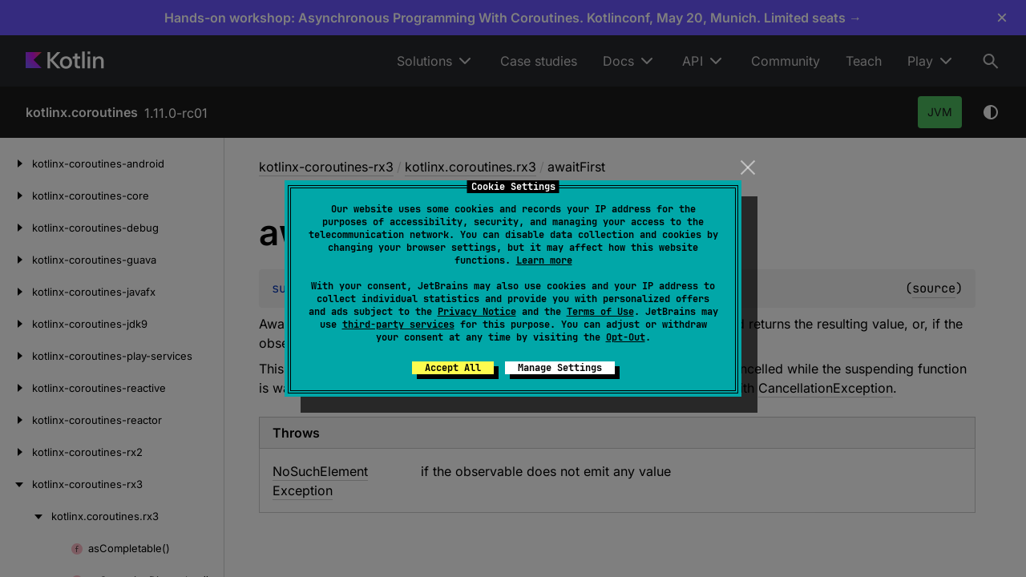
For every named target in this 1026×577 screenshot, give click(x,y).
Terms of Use (600, 311)
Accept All (453, 367)
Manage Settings (560, 367)
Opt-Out (625, 337)
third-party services (398, 324)
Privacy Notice (477, 311)
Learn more (544, 260)
